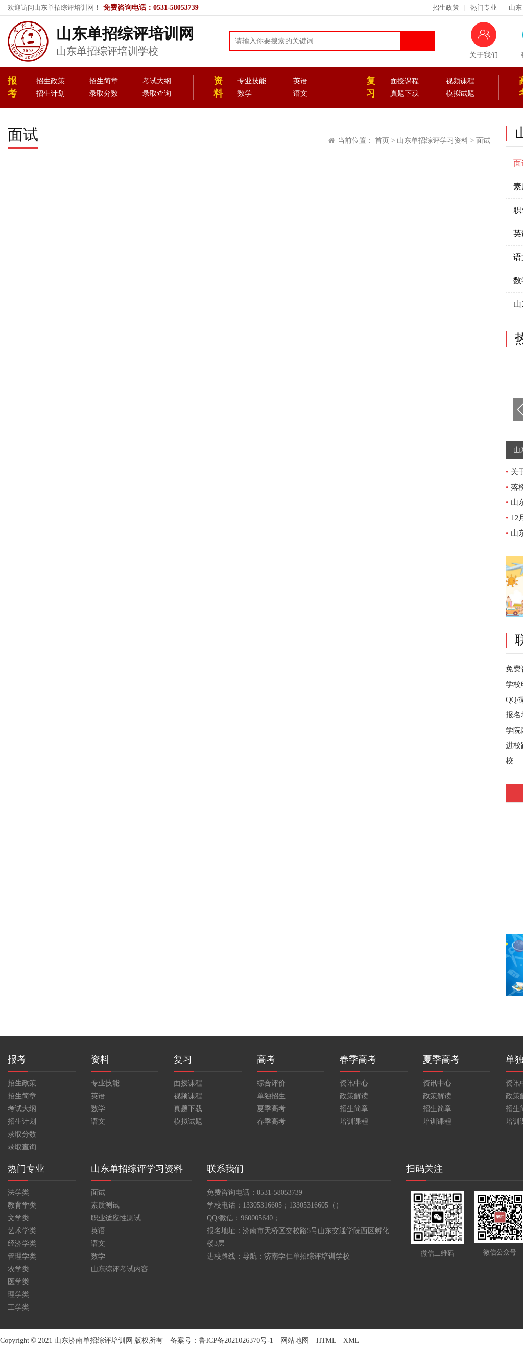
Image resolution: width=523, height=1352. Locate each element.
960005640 (257, 1218)
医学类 (18, 1282)
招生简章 (103, 81)
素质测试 (105, 1205)
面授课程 (404, 81)
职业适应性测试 (116, 1218)
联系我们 (225, 1169)
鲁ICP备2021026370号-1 (236, 1340)
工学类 (18, 1307)
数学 (244, 94)
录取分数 (103, 94)
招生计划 (50, 94)
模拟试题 (460, 94)
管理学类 (22, 1256)
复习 (370, 87)
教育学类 (22, 1205)
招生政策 (446, 7)
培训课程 (354, 1121)
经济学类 (22, 1243)
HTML (326, 1340)
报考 (12, 87)
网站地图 (294, 1340)
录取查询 (156, 94)
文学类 (18, 1218)
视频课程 (460, 81)
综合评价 (271, 1083)
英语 (300, 81)
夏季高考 (271, 1109)
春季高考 (271, 1121)
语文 (300, 94)
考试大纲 (156, 81)
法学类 (18, 1192)
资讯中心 (354, 1083)
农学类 (18, 1269)
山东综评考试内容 (119, 1269)
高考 (266, 1059)
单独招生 (271, 1096)
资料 (218, 87)
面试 (483, 140)
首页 (382, 140)
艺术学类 (22, 1231)
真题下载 (404, 94)
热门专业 (483, 7)
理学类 (18, 1294)
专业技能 (251, 81)
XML (351, 1340)
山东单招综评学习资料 (432, 140)
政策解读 (354, 1096)
